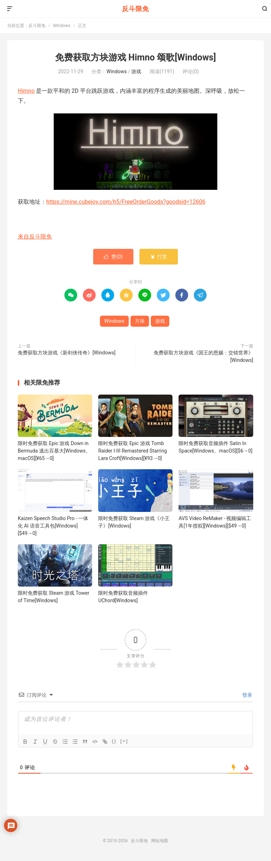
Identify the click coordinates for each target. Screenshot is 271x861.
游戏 (136, 71)
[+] (124, 741)
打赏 (158, 257)
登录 (246, 695)
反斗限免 (135, 8)
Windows (61, 25)
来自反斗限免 (35, 236)
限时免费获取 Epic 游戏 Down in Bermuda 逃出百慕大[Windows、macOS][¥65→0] (54, 450)
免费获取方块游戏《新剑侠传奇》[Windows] (67, 352)
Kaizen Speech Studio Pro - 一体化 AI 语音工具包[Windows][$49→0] (53, 525)
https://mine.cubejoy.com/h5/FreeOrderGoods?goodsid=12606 (126, 201)
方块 (140, 321)
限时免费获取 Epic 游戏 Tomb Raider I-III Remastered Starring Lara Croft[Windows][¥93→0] (132, 450)
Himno (26, 90)
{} (114, 741)
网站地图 (159, 840)
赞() (113, 257)
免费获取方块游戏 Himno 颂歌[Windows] (135, 57)
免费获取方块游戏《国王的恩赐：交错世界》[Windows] (203, 356)
